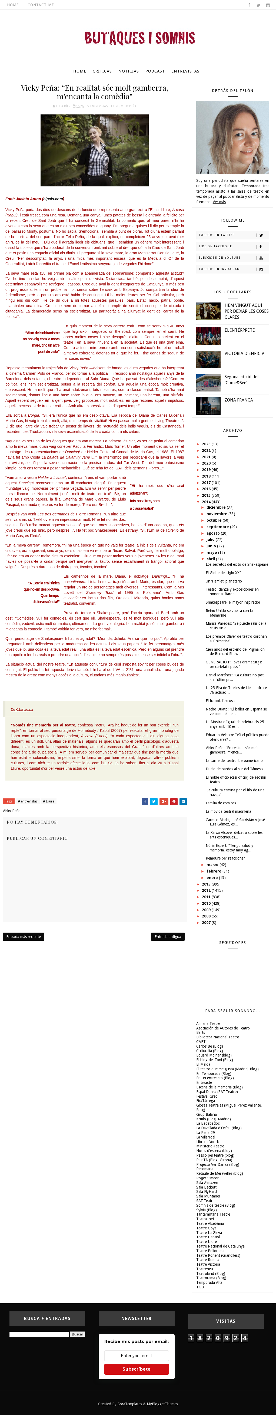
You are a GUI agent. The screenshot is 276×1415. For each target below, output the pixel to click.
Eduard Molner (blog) (214, 1055)
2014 (207, 502)
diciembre (217, 507)
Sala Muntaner (208, 1196)
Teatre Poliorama (210, 1251)
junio (212, 546)
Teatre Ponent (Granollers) (218, 1255)
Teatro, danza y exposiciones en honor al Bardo (232, 591)
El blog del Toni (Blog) (214, 1060)
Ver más (219, 202)
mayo (212, 552)
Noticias (128, 71)
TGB (200, 1287)
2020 (207, 463)
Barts (200, 1032)
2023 (207, 444)
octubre (215, 520)
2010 (207, 903)
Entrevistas (185, 71)
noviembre (217, 514)
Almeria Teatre (208, 1023)
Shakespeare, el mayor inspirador (233, 602)
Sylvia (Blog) (206, 1210)
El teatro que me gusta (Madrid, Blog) (227, 1069)
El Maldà (203, 1064)
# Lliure (48, 801)
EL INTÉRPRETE (240, 330)
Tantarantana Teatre (213, 1214)
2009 (207, 910)
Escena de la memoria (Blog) (219, 1087)
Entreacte (204, 1082)
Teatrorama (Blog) (211, 1278)
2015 (207, 495)
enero (213, 878)
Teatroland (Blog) (210, 1273)
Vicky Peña (129, 106)
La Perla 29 (205, 1132)
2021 (207, 457)
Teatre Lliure (206, 1241)
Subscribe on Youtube (234, 258)
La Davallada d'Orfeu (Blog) (219, 1128)
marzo (213, 865)
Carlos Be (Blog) (209, 1046)
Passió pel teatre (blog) (215, 1155)
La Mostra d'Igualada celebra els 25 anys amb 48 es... (235, 724)
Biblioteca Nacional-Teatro (217, 1037)
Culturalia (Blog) (209, 1051)
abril (211, 559)
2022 (207, 450)
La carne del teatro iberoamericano (234, 760)
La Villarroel (205, 1137)
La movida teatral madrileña (228, 811)
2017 (207, 483)
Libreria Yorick (207, 1142)
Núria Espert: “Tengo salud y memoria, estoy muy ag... (229, 847)
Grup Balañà (206, 1114)
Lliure (114, 106)
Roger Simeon (208, 1178)
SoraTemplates (130, 1404)
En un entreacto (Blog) (215, 1078)
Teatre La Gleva (209, 1232)
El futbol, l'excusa (220, 701)
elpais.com (53, 199)
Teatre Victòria (208, 1264)
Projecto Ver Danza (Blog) (217, 1164)
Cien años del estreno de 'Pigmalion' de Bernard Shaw (235, 651)
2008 (207, 916)
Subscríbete (136, 1369)
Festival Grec (206, 1096)
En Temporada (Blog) (213, 1073)
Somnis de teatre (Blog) (215, 1205)
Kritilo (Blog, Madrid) (213, 1119)
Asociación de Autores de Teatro (223, 1028)
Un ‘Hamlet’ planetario (224, 581)
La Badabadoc (208, 1123)
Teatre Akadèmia (210, 1223)
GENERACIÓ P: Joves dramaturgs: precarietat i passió (234, 664)
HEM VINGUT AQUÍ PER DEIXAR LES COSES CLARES (247, 311)
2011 (207, 897)
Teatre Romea (207, 1260)
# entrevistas (28, 801)
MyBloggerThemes (162, 1404)
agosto (214, 533)
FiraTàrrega (205, 1100)
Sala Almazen (207, 1182)
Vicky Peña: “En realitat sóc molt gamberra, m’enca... (232, 750)
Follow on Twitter (234, 235)
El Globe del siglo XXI (223, 573)
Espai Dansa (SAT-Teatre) (217, 1092)
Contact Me (41, 5)
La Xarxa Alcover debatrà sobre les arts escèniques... (234, 834)
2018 (207, 476)
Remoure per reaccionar (225, 858)
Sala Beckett (206, 1187)
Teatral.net (205, 1219)
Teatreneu (204, 1269)
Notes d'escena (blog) (214, 1151)
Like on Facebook (234, 247)
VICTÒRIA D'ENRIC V (244, 353)
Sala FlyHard (206, 1191)
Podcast (155, 71)
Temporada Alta (209, 1282)
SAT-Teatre (205, 1201)
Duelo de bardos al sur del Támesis (234, 769)
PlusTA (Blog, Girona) (214, 1160)
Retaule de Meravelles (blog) (219, 1173)
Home (13, 5)
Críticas (102, 71)
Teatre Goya (206, 1228)
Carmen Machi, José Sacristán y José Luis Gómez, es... (235, 822)
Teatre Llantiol (208, 1237)
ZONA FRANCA (239, 400)
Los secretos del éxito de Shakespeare (237, 564)
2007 (207, 922)
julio (211, 539)
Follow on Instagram (234, 269)
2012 (207, 890)
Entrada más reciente (23, 936)
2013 (207, 884)
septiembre (218, 527)
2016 (207, 489)
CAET (201, 1041)
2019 (207, 470)
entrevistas (99, 106)
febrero (214, 871)
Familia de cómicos (221, 803)
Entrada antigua (168, 936)
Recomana (204, 1169)
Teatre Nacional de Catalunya (220, 1246)
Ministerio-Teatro (210, 1146)
